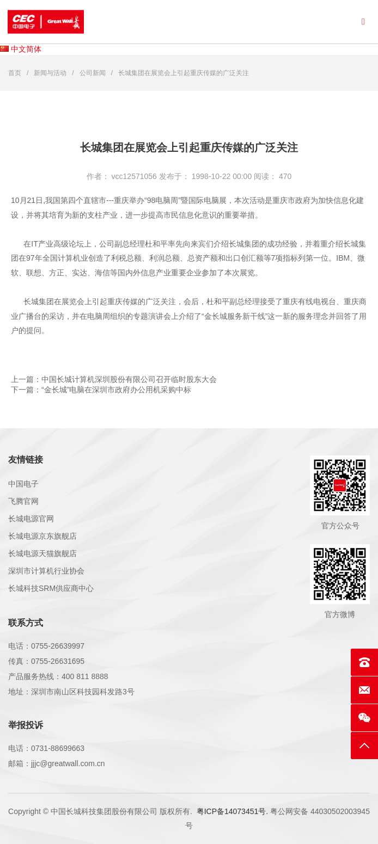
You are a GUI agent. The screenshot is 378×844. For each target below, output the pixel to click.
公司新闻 (93, 73)
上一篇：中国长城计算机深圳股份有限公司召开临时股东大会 (114, 379)
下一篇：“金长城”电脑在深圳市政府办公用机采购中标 (101, 389)
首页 (14, 73)
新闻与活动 (50, 73)
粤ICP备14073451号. (233, 811)
